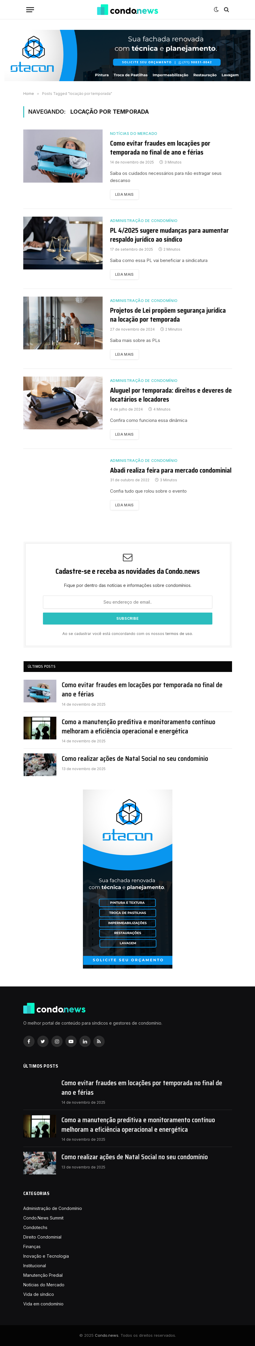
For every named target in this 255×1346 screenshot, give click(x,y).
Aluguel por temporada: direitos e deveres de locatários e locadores (171, 395)
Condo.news (106, 1335)
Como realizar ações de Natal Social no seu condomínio (135, 758)
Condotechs (35, 1227)
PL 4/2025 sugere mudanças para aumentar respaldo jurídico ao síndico (169, 235)
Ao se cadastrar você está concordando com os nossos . (127, 633)
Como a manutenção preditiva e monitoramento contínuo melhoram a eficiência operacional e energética (138, 726)
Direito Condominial (42, 1236)
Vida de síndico (38, 1294)
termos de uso (179, 633)
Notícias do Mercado (133, 133)
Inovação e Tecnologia (46, 1256)
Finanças (32, 1246)
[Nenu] (30, 9)
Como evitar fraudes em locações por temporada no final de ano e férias (160, 148)
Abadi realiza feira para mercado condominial (170, 470)
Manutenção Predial (43, 1275)
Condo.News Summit (43, 1217)
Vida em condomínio (43, 1303)
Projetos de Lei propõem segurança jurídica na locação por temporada (168, 315)
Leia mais (124, 194)
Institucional (34, 1265)
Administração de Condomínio (144, 220)
